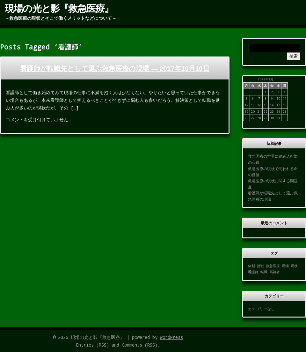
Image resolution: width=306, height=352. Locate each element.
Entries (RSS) (92, 345)
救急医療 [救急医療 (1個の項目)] (273, 266)
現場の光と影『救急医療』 (59, 8)
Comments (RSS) (139, 345)
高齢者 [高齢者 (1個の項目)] (274, 272)
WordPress (171, 337)
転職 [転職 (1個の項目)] (263, 272)
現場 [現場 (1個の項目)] (285, 266)
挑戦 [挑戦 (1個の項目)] (260, 266)
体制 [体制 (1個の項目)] (251, 266)
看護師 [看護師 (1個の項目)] (253, 272)
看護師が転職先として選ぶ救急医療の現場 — (114, 68)
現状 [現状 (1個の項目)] (294, 266)
